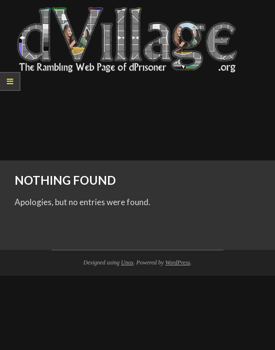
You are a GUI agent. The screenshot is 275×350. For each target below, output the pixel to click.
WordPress (177, 262)
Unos (127, 262)
